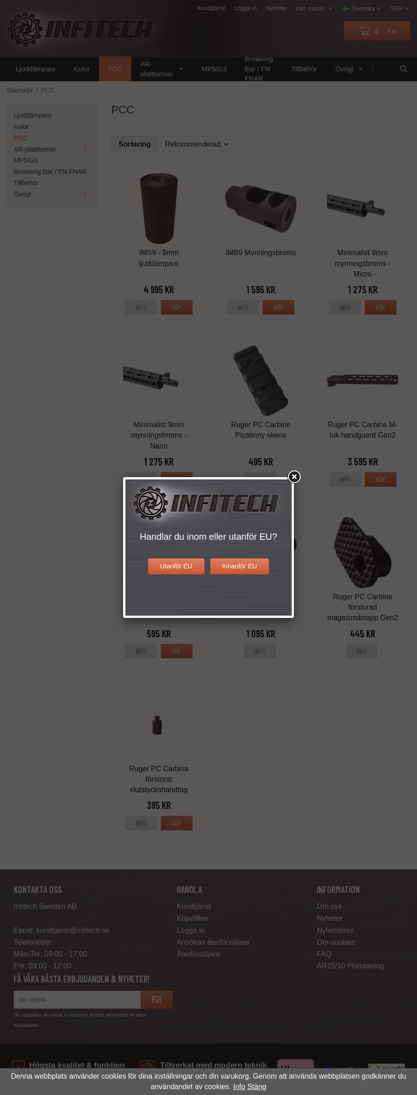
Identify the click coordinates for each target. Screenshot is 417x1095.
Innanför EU (239, 566)
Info (239, 1086)
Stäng (256, 1086)
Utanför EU (176, 566)
